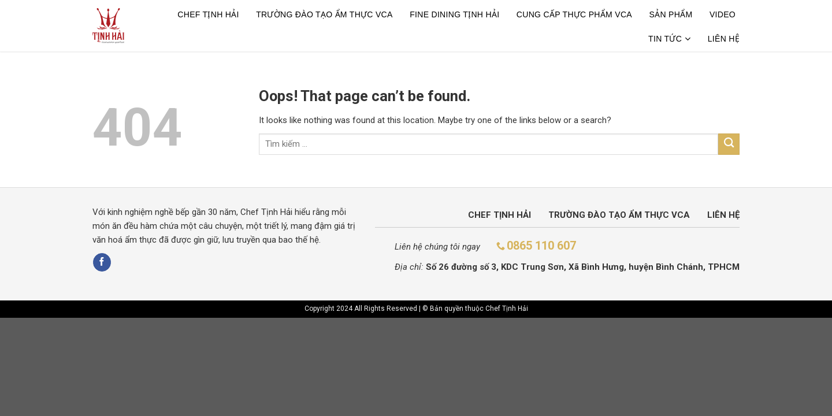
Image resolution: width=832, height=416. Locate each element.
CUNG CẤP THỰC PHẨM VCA (574, 14)
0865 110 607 (541, 245)
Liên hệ (724, 38)
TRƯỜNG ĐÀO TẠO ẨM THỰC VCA (324, 14)
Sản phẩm (670, 14)
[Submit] (729, 144)
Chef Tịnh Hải (208, 14)
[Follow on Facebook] (102, 262)
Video (723, 14)
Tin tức (669, 39)
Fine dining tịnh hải (454, 14)
